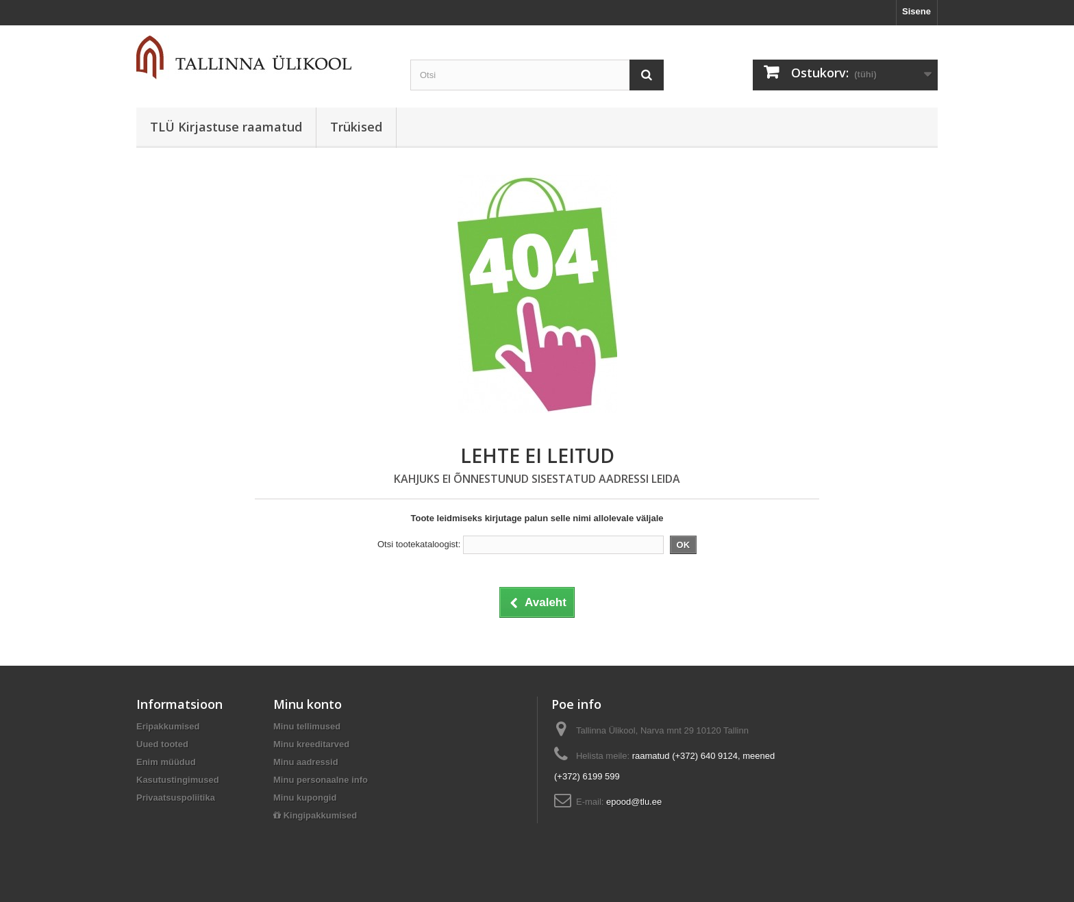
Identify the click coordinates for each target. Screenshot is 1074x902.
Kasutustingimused (177, 780)
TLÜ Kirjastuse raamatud (226, 126)
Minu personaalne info (320, 780)
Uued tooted (162, 744)
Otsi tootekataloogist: (418, 544)
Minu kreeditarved (311, 744)
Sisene (916, 11)
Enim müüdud (166, 762)
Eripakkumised (168, 726)
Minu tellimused (306, 726)
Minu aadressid (305, 762)
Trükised (356, 126)
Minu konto (307, 704)
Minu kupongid (304, 797)
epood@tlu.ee (634, 802)
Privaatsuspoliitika (175, 797)
